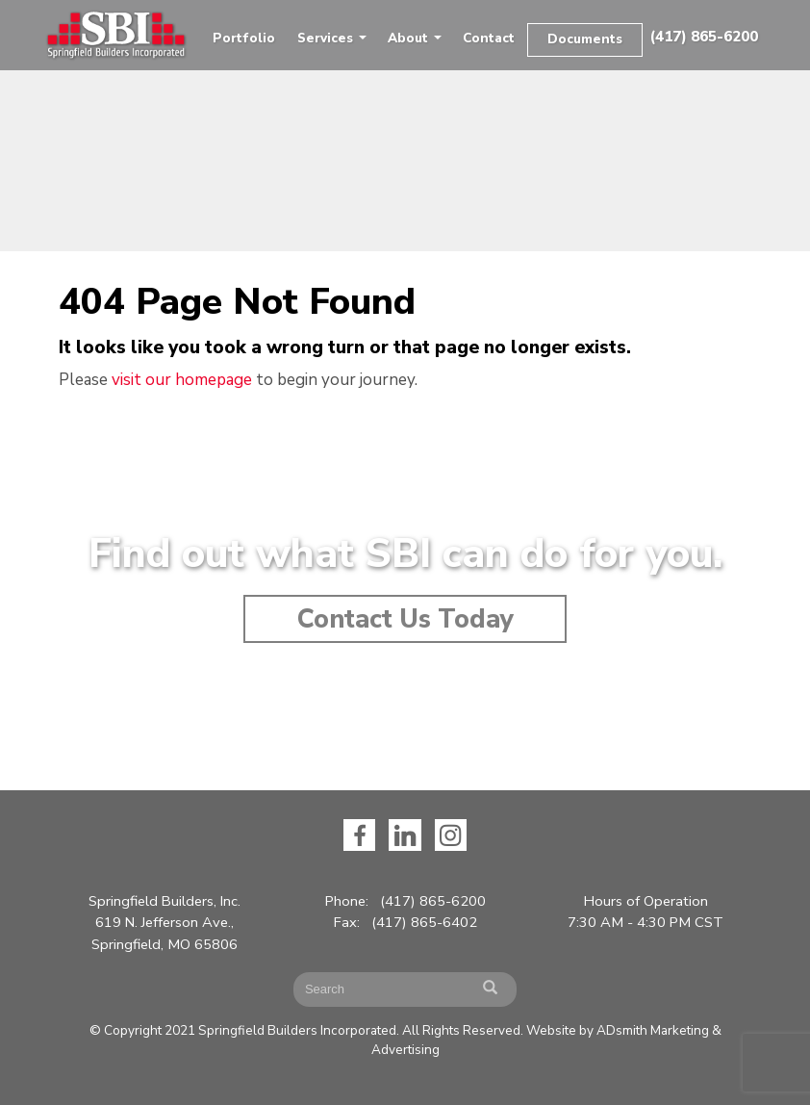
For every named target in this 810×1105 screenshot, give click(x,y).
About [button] (415, 38)
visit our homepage (182, 380)
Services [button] (332, 38)
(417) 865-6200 (703, 36)
